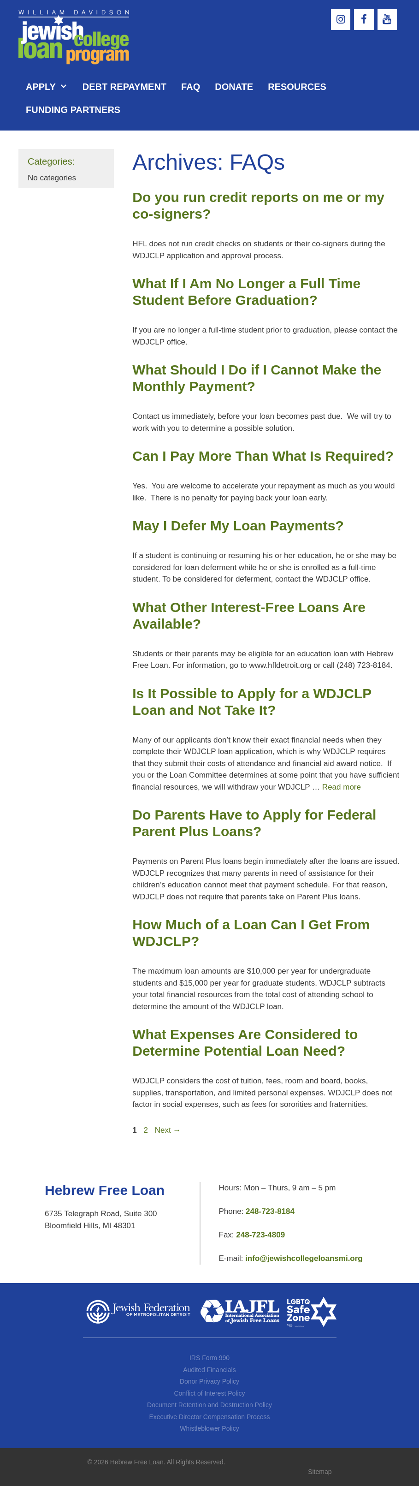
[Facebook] (363, 19)
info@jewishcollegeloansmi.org (304, 1258)
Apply (50, 86)
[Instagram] (340, 19)
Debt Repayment (124, 87)
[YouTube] (387, 19)
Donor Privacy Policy (209, 1381)
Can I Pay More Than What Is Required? (263, 456)
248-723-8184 (270, 1211)
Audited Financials (209, 1369)
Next (168, 1130)
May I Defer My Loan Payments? (237, 525)
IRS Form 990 (209, 1357)
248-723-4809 (260, 1234)
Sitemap (319, 1471)
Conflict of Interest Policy (209, 1393)
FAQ (190, 87)
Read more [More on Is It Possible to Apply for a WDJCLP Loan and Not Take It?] (341, 787)
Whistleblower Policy (209, 1428)
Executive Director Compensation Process (209, 1417)
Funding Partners (73, 110)
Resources (297, 87)
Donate (234, 87)
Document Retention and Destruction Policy (209, 1405)
